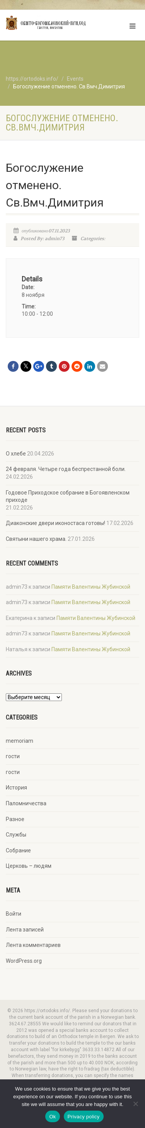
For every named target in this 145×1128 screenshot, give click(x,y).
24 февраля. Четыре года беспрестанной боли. (66, 469)
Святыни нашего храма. (36, 539)
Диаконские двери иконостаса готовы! (55, 523)
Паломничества (26, 803)
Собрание (18, 850)
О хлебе (16, 454)
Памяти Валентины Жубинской (90, 587)
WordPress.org (24, 961)
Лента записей (25, 929)
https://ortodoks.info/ (32, 79)
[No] (135, 1104)
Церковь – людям (28, 866)
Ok (52, 1117)
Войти (13, 914)
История (16, 787)
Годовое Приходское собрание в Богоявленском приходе (68, 496)
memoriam (19, 741)
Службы (16, 835)
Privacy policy (84, 1117)
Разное (15, 819)
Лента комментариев (33, 945)
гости (13, 756)
